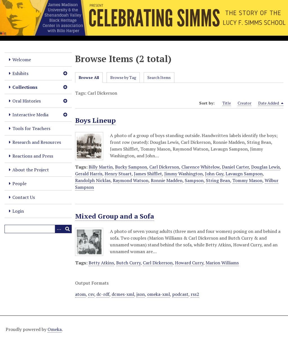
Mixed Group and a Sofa (114, 216)
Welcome (21, 59)
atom (80, 294)
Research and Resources (36, 142)
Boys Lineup (95, 120)
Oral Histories (26, 101)
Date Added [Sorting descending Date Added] (271, 103)
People (19, 183)
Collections (24, 87)
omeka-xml (158, 294)
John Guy (214, 174)
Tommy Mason (247, 180)
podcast (180, 294)
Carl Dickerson (164, 167)
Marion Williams (222, 263)
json (140, 294)
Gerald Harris (88, 174)
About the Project (30, 170)
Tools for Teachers (31, 128)
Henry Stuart (118, 174)
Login (18, 211)
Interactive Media (30, 115)
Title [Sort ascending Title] (226, 103)
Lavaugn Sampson (244, 174)
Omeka (55, 329)
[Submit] (67, 229)
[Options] (59, 229)
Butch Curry (128, 263)
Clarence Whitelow (200, 167)
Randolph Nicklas (93, 180)
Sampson (194, 180)
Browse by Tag (123, 77)
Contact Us (23, 197)
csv (91, 294)
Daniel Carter (235, 167)
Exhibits (20, 73)
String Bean (218, 180)
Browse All (89, 77)
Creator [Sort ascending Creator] (244, 103)
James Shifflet (148, 174)
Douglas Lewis (265, 167)
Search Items (159, 77)
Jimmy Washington (183, 174)
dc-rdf (102, 294)
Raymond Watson (130, 180)
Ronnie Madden (167, 180)
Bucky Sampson (131, 167)
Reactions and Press (32, 156)
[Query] (38, 229)
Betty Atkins (101, 263)
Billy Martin (101, 167)
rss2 (195, 294)
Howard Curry (189, 263)
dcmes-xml (123, 294)
